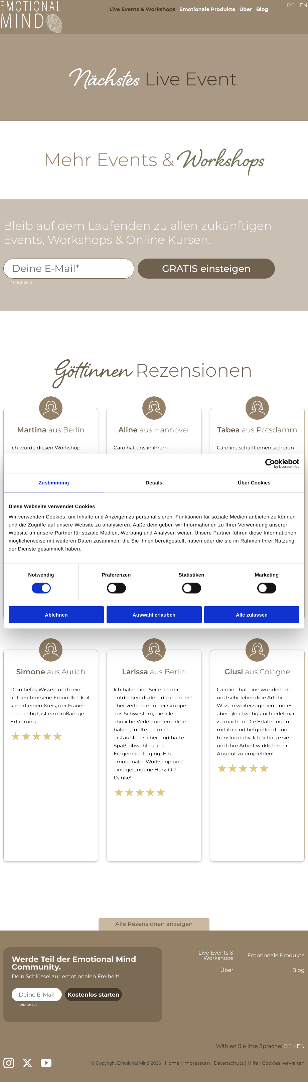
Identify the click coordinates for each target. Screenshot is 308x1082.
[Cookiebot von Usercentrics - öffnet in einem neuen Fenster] (270, 463)
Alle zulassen (252, 615)
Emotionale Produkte (203, 13)
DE (286, 10)
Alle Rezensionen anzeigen (154, 924)
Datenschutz (229, 1063)
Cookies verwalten (283, 1063)
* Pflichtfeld (21, 282)
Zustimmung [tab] (54, 482)
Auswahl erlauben (154, 615)
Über (241, 13)
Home (172, 1063)
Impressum (196, 1063)
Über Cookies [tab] (254, 482)
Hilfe (253, 1063)
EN (299, 10)
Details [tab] (154, 482)
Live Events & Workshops (138, 13)
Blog (258, 13)
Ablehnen (56, 615)
